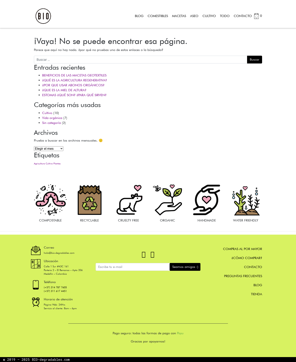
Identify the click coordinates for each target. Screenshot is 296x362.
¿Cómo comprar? (246, 258)
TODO (225, 16)
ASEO (194, 16)
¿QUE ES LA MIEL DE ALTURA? (64, 90)
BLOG (139, 16)
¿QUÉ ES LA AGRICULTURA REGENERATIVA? (74, 80)
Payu (180, 333)
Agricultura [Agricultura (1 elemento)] (39, 163)
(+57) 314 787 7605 (55, 287)
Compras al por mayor (242, 249)
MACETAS (179, 16)
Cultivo (47, 113)
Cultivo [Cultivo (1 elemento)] (49, 163)
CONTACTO (243, 16)
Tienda (256, 294)
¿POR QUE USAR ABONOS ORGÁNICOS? (73, 85)
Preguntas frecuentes (243, 276)
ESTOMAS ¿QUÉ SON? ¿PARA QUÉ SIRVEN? (74, 95)
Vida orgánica (52, 118)
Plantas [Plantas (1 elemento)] (56, 163)
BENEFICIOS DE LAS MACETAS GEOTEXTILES (74, 75)
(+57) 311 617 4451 (55, 291)
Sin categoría (51, 123)
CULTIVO (209, 16)
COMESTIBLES (158, 16)
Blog (257, 285)
